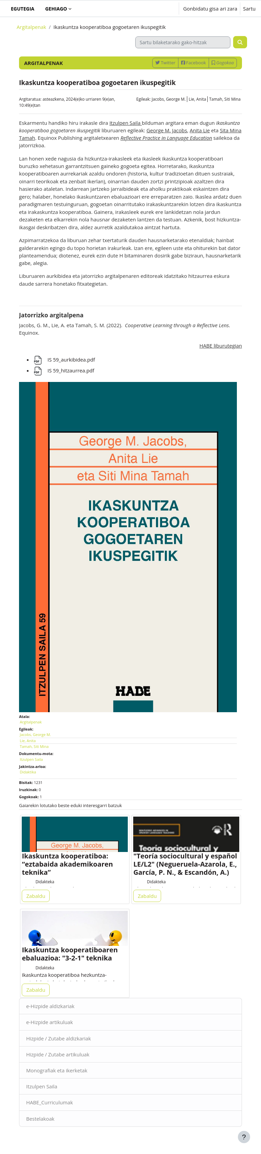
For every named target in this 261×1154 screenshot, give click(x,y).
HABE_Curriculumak (49, 1102)
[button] (152, 8)
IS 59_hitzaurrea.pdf (63, 370)
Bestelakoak (40, 1118)
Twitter (165, 63)
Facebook (193, 63)
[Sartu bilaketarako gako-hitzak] (182, 42)
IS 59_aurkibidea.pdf (64, 359)
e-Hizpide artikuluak (49, 1022)
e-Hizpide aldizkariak (50, 1006)
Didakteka (44, 881)
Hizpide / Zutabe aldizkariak (58, 1038)
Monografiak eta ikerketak (56, 1070)
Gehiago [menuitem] (56, 8)
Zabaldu (35, 895)
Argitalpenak (31, 26)
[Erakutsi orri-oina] (244, 1137)
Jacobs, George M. (169, 99)
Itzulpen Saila (41, 1086)
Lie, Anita (197, 99)
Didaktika (28, 771)
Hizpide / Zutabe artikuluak (57, 1054)
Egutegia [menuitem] (22, 8)
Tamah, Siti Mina (225, 99)
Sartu (249, 8)
